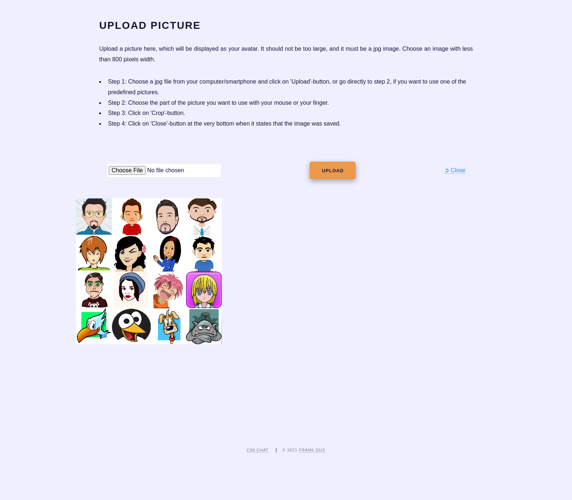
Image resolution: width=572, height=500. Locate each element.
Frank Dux (312, 450)
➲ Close (454, 170)
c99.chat (257, 450)
